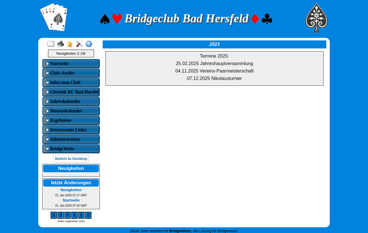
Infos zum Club (63, 82)
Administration (63, 139)
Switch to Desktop (71, 158)
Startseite (57, 63)
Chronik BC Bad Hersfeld (72, 91)
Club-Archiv (60, 73)
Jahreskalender (63, 101)
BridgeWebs (60, 148)
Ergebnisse (59, 120)
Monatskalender (64, 110)
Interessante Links (66, 129)
